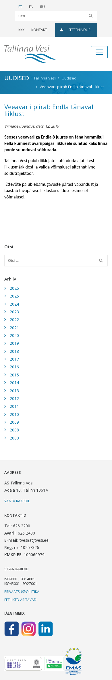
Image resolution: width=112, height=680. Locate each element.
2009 (14, 422)
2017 (14, 359)
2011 (14, 406)
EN (31, 6)
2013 (14, 390)
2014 (14, 382)
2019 (14, 343)
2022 (14, 319)
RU (42, 6)
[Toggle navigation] (99, 52)
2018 (14, 351)
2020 (14, 335)
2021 (14, 327)
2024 (14, 304)
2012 (14, 398)
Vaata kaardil (17, 501)
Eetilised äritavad (20, 599)
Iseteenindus (75, 29)
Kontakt (39, 29)
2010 (14, 414)
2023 (14, 312)
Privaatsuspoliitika (21, 591)
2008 (14, 430)
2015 (14, 375)
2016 (14, 367)
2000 (14, 438)
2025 (14, 296)
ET (20, 6)
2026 (14, 288)
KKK (21, 29)
